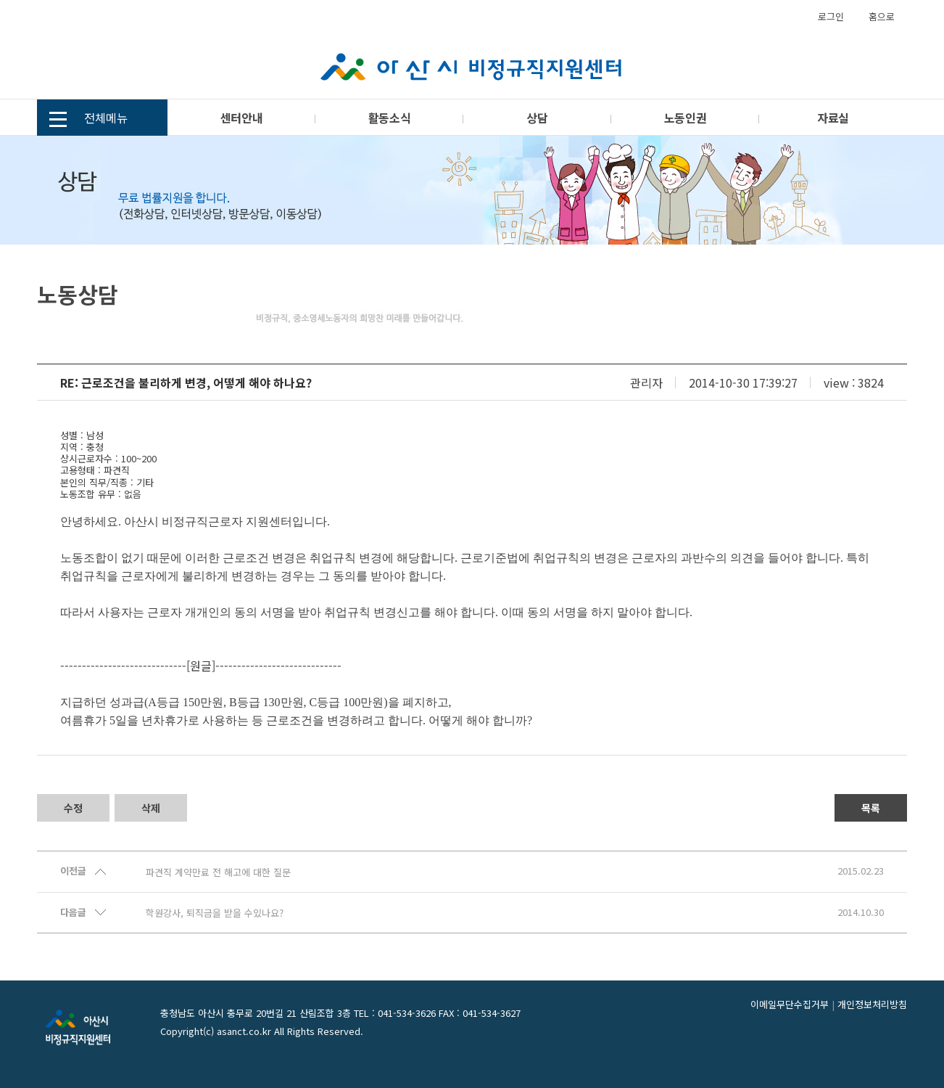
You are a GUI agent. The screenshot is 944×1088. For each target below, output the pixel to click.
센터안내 (241, 117)
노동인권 (685, 117)
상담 (536, 117)
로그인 (831, 16)
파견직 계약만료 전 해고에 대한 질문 (218, 872)
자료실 (833, 117)
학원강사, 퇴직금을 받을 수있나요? (214, 913)
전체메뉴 (88, 119)
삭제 (150, 808)
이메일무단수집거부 (789, 1004)
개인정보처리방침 (872, 1004)
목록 (870, 808)
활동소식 (389, 117)
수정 (73, 808)
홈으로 (882, 16)
